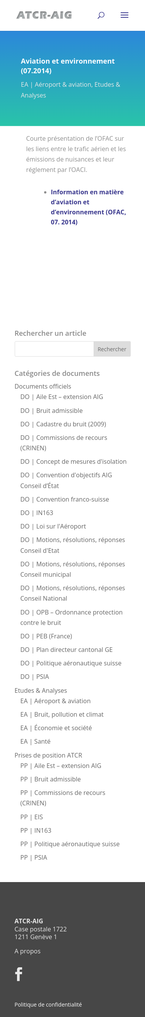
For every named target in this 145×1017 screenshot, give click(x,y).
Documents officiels (43, 386)
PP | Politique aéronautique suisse (70, 844)
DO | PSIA (34, 676)
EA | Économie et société (56, 728)
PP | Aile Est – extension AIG (61, 765)
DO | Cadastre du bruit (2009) (63, 424)
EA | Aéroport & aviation (56, 84)
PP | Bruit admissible (50, 779)
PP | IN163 (35, 830)
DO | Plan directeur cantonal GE (66, 649)
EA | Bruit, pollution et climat (62, 714)
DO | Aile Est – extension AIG (61, 396)
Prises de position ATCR (48, 755)
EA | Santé (35, 741)
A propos (28, 951)
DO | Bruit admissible (51, 410)
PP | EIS (31, 817)
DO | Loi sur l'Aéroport (53, 526)
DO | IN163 (36, 512)
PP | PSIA (33, 857)
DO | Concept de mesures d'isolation (73, 461)
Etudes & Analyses (41, 690)
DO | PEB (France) (46, 636)
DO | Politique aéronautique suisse (71, 663)
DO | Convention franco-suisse (64, 499)
